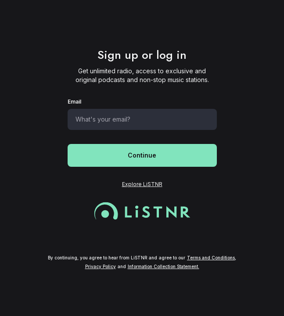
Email (74, 101)
